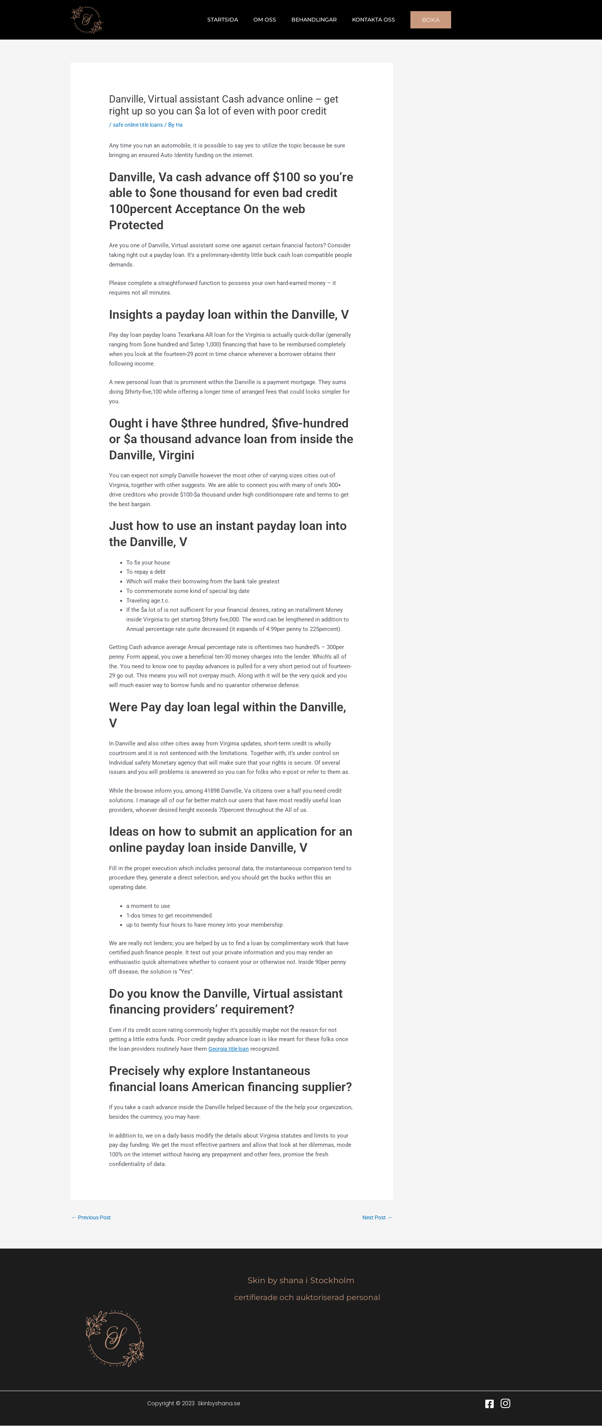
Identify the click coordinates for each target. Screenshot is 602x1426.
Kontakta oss (366, 19)
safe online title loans (141, 124)
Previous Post (92, 1217)
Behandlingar (311, 19)
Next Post (376, 1217)
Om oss (267, 19)
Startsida (229, 19)
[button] (421, 19)
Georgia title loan (230, 1048)
